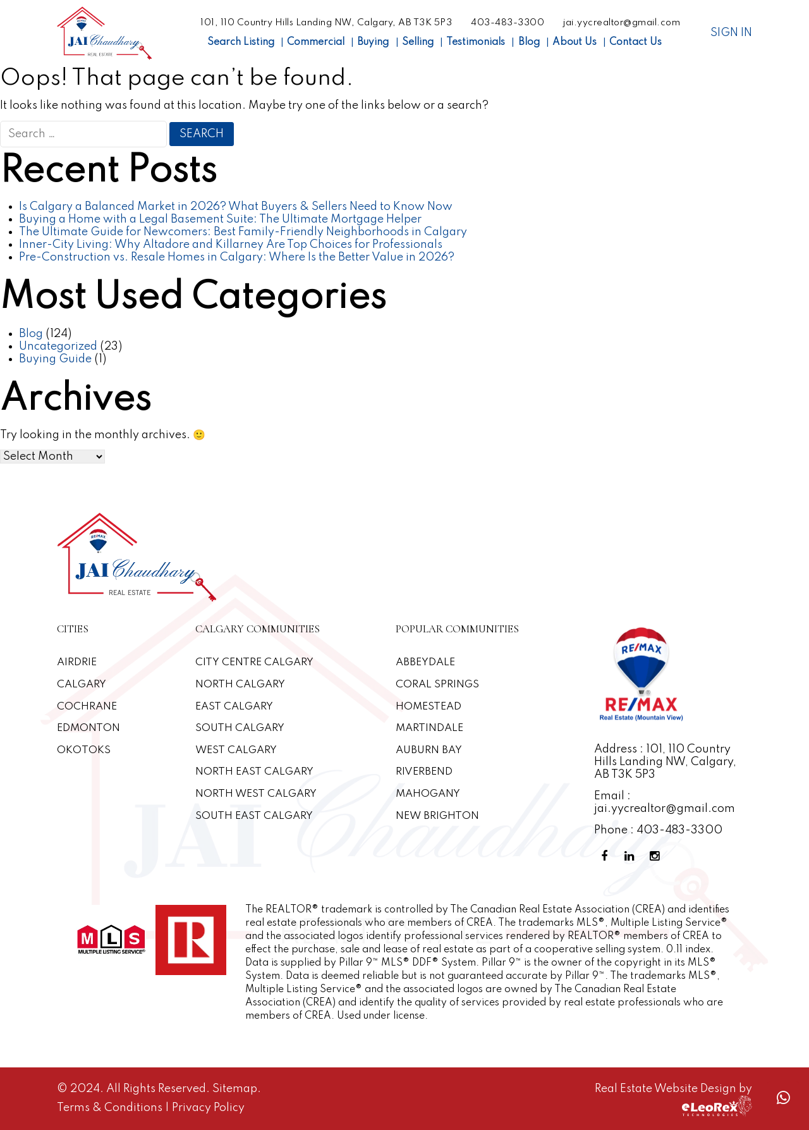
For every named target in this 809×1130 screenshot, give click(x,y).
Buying (373, 42)
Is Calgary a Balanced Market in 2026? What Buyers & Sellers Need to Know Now (236, 206)
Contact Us (635, 42)
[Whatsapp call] (783, 1098)
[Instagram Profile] (657, 856)
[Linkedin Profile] (632, 856)
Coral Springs (438, 684)
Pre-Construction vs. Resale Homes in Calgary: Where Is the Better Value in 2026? (236, 257)
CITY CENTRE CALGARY (254, 662)
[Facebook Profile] (606, 856)
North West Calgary (256, 794)
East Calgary (234, 706)
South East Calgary (254, 816)
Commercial (315, 42)
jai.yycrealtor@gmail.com (621, 22)
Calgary (82, 684)
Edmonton (88, 728)
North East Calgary (254, 771)
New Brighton (438, 816)
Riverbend (424, 771)
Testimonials (475, 42)
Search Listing (240, 42)
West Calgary (236, 750)
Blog (529, 42)
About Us (574, 42)
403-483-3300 (507, 22)
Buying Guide (55, 359)
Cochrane (87, 706)
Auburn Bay (429, 750)
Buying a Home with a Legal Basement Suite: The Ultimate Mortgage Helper (220, 219)
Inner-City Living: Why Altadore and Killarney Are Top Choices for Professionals (230, 244)
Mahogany (428, 794)
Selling (418, 42)
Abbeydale (425, 662)
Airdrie (77, 662)
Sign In (731, 33)
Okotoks (84, 750)
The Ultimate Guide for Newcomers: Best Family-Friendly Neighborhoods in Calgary (243, 232)
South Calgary (240, 728)
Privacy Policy (208, 1108)
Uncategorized (58, 346)
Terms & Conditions (111, 1108)
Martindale (429, 728)
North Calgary (240, 684)
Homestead (428, 706)
